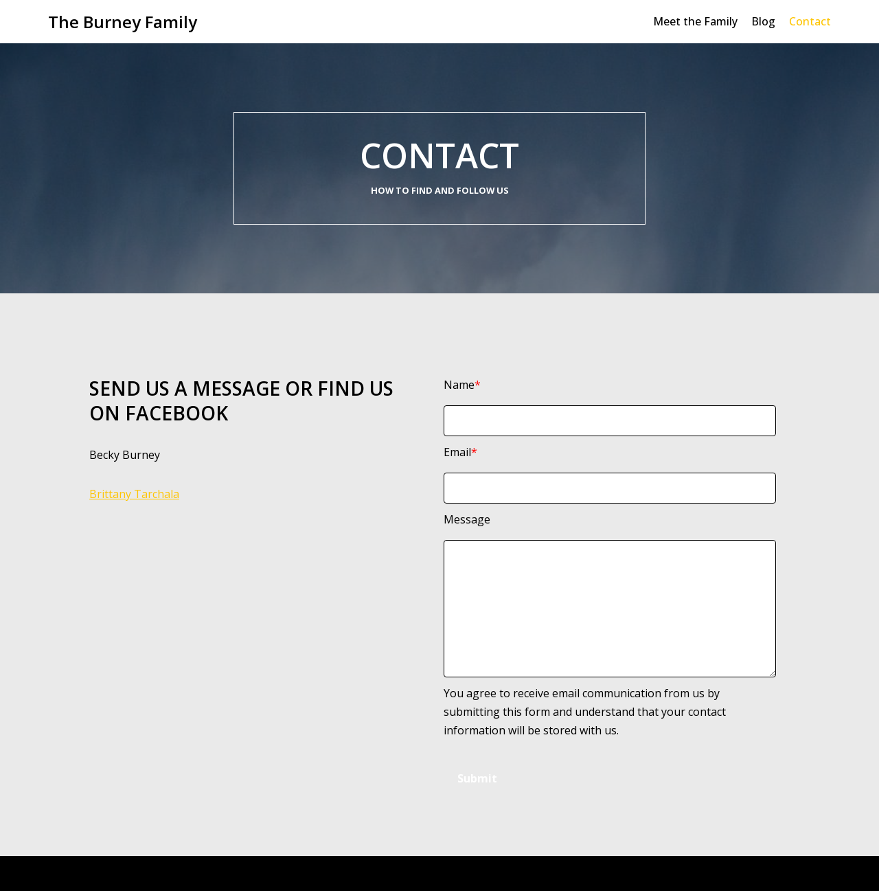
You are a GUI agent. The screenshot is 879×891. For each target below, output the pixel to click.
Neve (61, 873)
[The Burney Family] (122, 21)
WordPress (178, 873)
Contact (810, 21)
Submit (477, 778)
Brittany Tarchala (134, 493)
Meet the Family (695, 21)
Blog (763, 21)
